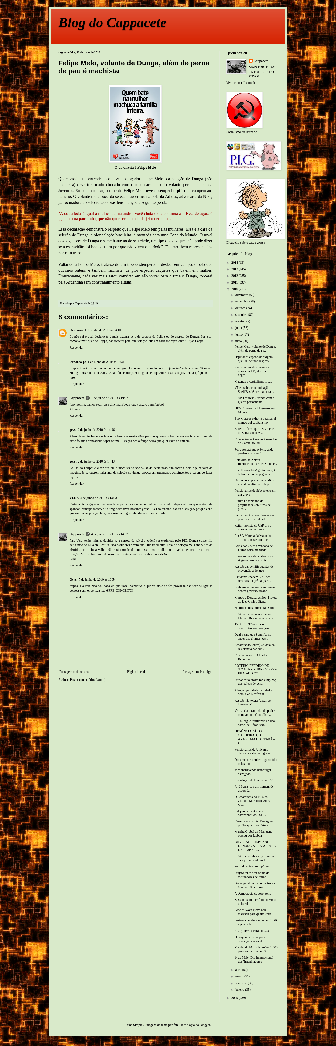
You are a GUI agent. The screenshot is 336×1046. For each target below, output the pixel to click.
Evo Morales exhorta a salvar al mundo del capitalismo (255, 420)
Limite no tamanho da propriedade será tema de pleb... (252, 505)
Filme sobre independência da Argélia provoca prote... (254, 558)
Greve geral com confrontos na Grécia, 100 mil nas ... (254, 885)
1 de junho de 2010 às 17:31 (106, 362)
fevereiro (241, 983)
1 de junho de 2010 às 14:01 (102, 330)
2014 (235, 262)
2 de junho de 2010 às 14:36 (96, 430)
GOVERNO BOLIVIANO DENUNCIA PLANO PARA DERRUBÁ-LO (255, 846)
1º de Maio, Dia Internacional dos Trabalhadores (253, 959)
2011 (235, 282)
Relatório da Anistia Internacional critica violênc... (255, 462)
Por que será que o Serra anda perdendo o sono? (253, 451)
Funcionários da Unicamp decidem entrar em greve (252, 751)
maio (239, 341)
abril (238, 970)
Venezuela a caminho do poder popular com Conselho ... (254, 712)
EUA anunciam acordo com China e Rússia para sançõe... (255, 616)
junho (239, 334)
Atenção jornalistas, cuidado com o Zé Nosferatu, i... (253, 692)
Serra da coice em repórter (251, 866)
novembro (242, 301)
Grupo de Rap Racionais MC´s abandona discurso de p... (254, 482)
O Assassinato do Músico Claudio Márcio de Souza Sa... (252, 801)
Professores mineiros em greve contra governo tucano (254, 589)
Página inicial (136, 672)
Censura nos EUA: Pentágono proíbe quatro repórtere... (254, 823)
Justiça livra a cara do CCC (252, 931)
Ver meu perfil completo (242, 82)
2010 (235, 289)
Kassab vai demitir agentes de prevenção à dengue (253, 568)
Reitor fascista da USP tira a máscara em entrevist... (252, 527)
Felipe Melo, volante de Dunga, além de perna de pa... (255, 348)
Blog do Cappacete (112, 22)
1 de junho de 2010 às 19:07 (109, 398)
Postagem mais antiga (197, 672)
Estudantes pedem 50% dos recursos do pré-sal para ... (253, 579)
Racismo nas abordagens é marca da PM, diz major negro (252, 371)
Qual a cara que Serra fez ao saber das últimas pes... (252, 636)
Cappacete (77, 398)
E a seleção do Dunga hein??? (254, 780)
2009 (235, 998)
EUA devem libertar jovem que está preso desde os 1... (254, 858)
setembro (241, 314)
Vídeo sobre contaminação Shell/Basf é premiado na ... (254, 389)
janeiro (240, 989)
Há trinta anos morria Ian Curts (254, 608)
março (239, 976)
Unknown (76, 330)
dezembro (242, 295)
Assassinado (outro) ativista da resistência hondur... (254, 647)
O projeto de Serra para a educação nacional (250, 939)
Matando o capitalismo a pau (253, 381)
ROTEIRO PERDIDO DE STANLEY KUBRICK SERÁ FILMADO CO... (255, 669)
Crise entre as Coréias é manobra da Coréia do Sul (256, 441)
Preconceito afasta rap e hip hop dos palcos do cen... (255, 682)
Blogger (205, 1025)
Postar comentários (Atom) (87, 679)
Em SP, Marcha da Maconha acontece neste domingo (253, 537)
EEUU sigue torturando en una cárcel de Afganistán (254, 723)
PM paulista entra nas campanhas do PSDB (250, 813)
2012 (235, 275)
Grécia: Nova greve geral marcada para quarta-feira (253, 912)
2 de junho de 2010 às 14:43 (96, 461)
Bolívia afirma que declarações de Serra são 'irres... (254, 431)
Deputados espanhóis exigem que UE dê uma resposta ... (253, 359)
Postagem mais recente (74, 672)
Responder (77, 347)
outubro (240, 308)
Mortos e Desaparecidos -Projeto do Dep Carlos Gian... (255, 599)
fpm (176, 1025)
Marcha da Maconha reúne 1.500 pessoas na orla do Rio (256, 949)
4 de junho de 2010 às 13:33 (98, 498)
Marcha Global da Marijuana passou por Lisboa (253, 833)
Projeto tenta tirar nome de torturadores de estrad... (251, 875)
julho (239, 328)
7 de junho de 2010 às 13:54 (97, 579)
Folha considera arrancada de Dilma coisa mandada (253, 548)
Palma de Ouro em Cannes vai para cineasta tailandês (254, 517)
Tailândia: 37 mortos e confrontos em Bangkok (252, 626)
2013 (235, 269)
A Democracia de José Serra (252, 893)
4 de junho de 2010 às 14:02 (109, 534)
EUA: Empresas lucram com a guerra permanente (254, 400)
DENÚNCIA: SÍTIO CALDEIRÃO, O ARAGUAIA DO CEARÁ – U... (254, 737)
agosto (240, 321)
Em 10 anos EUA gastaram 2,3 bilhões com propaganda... (254, 472)
